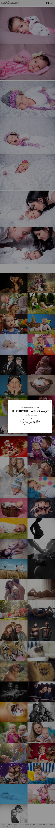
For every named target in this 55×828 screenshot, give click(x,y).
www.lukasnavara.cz (30, 415)
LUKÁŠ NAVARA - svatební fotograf (30, 411)
